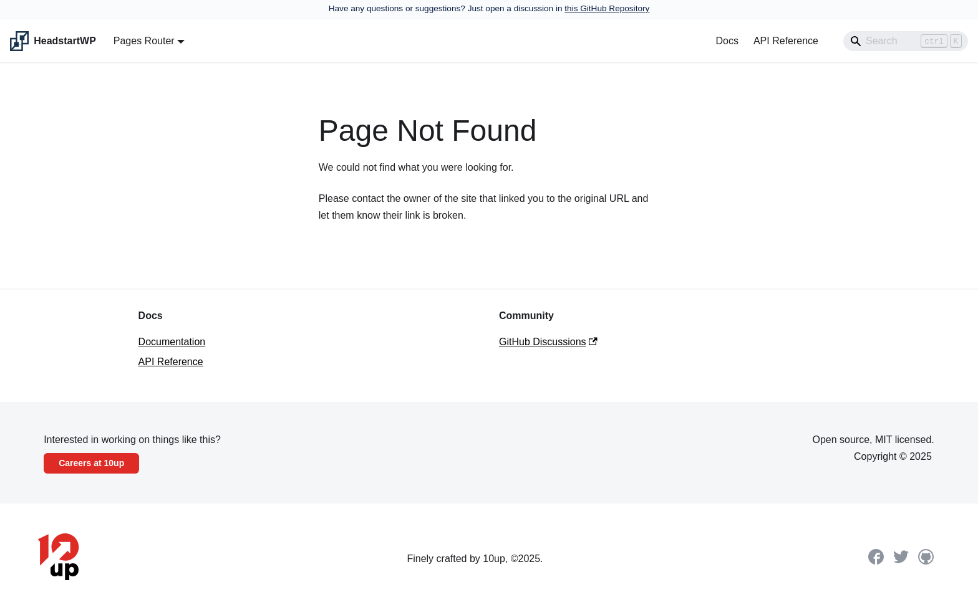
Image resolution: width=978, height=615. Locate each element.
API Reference (785, 41)
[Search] (905, 41)
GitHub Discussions (548, 341)
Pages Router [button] (144, 41)
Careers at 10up (91, 463)
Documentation (172, 341)
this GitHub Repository (606, 8)
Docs (726, 41)
